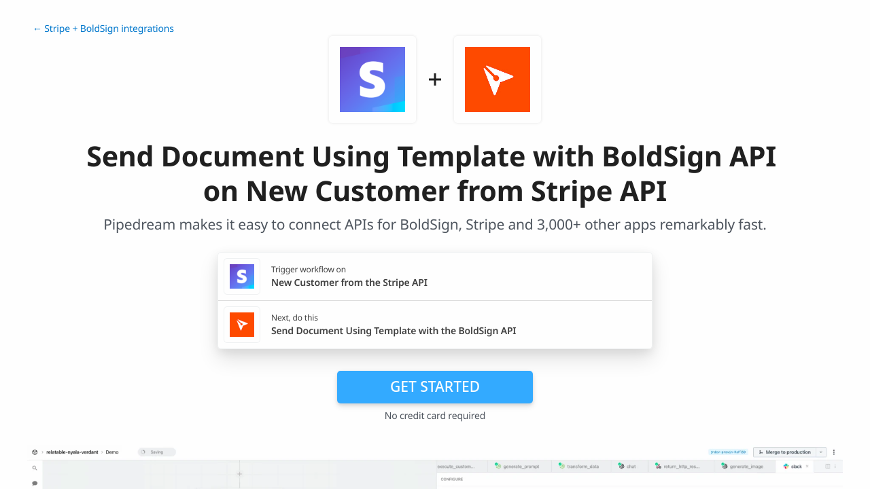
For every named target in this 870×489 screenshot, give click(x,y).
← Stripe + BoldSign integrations (103, 28)
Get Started (435, 386)
